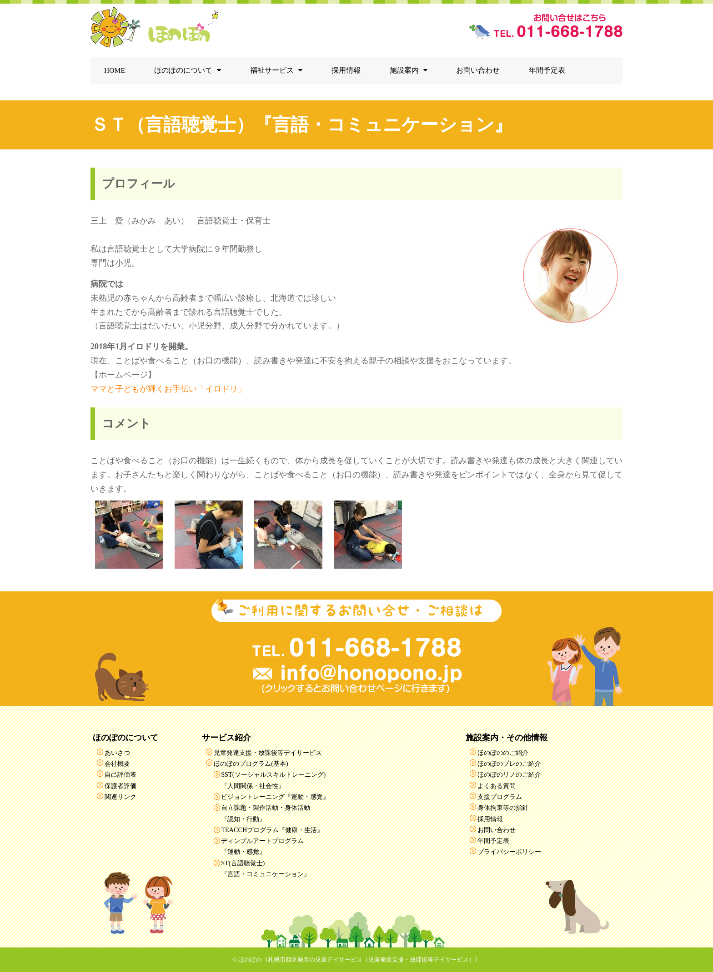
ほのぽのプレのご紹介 (509, 763)
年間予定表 (547, 70)
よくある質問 (496, 785)
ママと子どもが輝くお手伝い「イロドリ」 (168, 388)
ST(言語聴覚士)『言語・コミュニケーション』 (265, 868)
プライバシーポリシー (509, 851)
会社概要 (117, 763)
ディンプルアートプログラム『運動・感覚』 (262, 846)
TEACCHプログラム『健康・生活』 (272, 829)
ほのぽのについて (183, 70)
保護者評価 (120, 785)
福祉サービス (272, 70)
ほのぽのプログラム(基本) (251, 763)
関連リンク (120, 796)
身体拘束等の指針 (502, 807)
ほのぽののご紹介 (502, 752)
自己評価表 (120, 774)
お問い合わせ (478, 70)
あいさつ (117, 752)
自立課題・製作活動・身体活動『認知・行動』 (265, 813)
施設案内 (404, 70)
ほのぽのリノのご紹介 (509, 774)
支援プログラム (499, 796)
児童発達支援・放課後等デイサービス (268, 752)
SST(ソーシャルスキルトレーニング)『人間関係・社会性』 (273, 780)
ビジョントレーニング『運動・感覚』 (275, 796)
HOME (114, 70)
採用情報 (346, 70)
